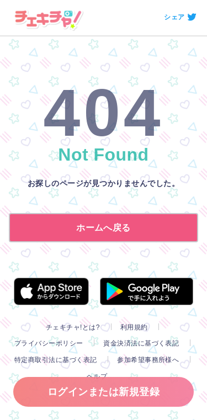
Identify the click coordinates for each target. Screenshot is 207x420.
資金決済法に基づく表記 (141, 343)
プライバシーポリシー (48, 343)
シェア (174, 17)
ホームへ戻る (103, 227)
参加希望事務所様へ (148, 360)
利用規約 (134, 327)
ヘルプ (97, 376)
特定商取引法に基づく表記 (55, 360)
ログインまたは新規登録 (103, 391)
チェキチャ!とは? (73, 327)
